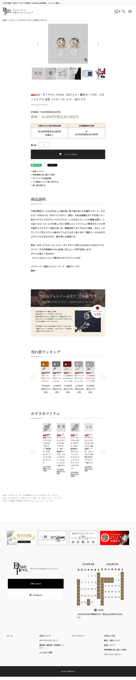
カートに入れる (68, 154)
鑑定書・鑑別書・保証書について (51, 647)
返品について (38, 171)
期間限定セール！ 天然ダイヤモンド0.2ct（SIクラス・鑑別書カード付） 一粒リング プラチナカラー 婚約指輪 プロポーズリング (46, 376)
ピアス (12, 20)
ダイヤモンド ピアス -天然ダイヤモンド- (32, 20)
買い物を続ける (39, 185)
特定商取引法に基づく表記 (44, 174)
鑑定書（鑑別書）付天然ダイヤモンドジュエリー (27, 501)
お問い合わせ (35, 583)
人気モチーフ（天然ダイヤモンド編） (23, 498)
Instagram (35, 595)
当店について (44, 636)
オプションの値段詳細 (42, 178)
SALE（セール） (16, 495)
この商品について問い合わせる (46, 181)
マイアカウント (78, 636)
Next (98, 44)
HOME (5, 20)
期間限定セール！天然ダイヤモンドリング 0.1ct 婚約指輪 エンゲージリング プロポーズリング (79, 376)
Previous (38, 44)
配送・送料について (112, 641)
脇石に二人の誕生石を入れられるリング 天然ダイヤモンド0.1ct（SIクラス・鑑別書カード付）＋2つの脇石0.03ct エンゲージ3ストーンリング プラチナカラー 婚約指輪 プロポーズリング (68, 376)
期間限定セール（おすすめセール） (38, 495)
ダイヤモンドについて (48, 641)
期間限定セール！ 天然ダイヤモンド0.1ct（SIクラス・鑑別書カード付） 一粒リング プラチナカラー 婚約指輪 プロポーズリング (57, 376)
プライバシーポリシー (113, 657)
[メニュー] (130, 11)
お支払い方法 (109, 636)
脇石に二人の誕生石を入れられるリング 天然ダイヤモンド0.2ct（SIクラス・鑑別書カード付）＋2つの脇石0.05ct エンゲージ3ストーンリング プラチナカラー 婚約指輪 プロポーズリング (90, 376)
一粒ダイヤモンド (47, 498)
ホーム (9, 636)
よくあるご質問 (45, 654)
